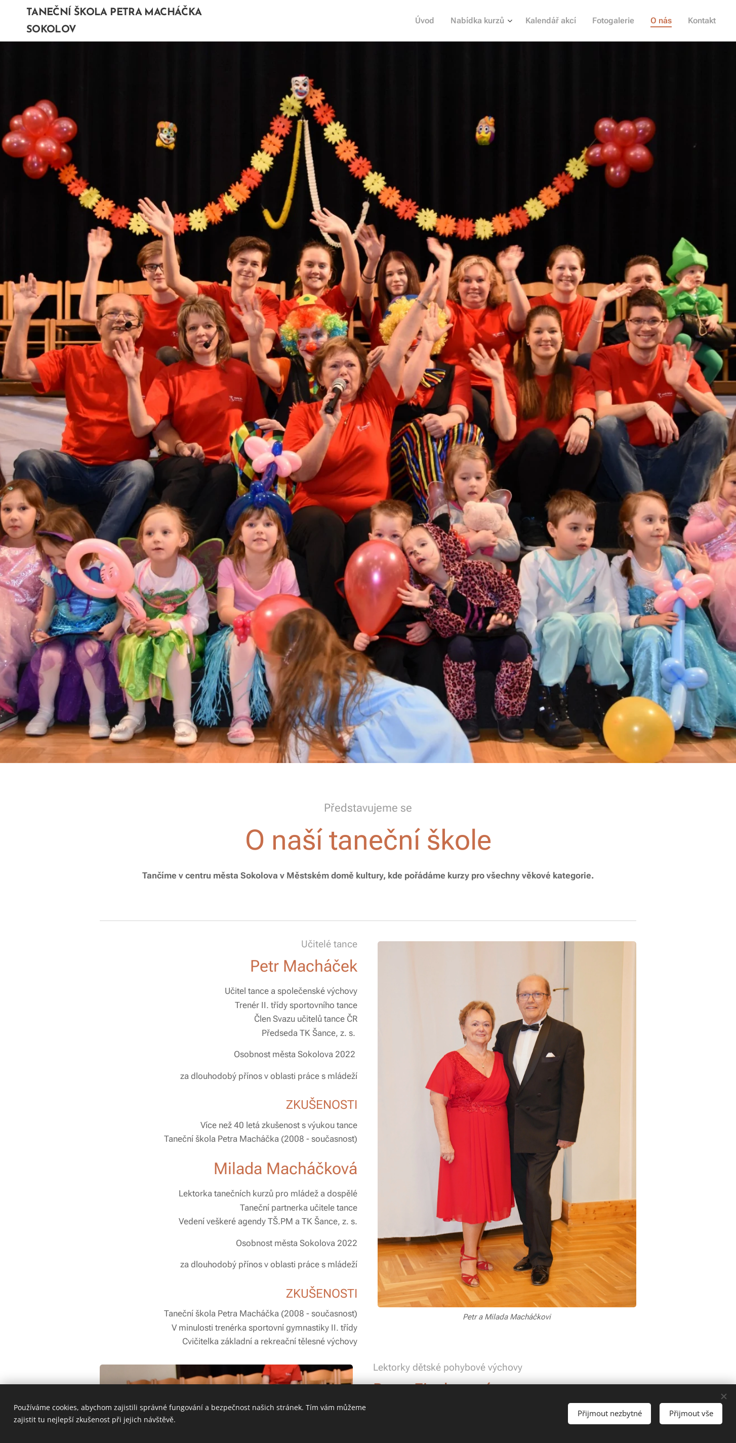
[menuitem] (434, 20)
